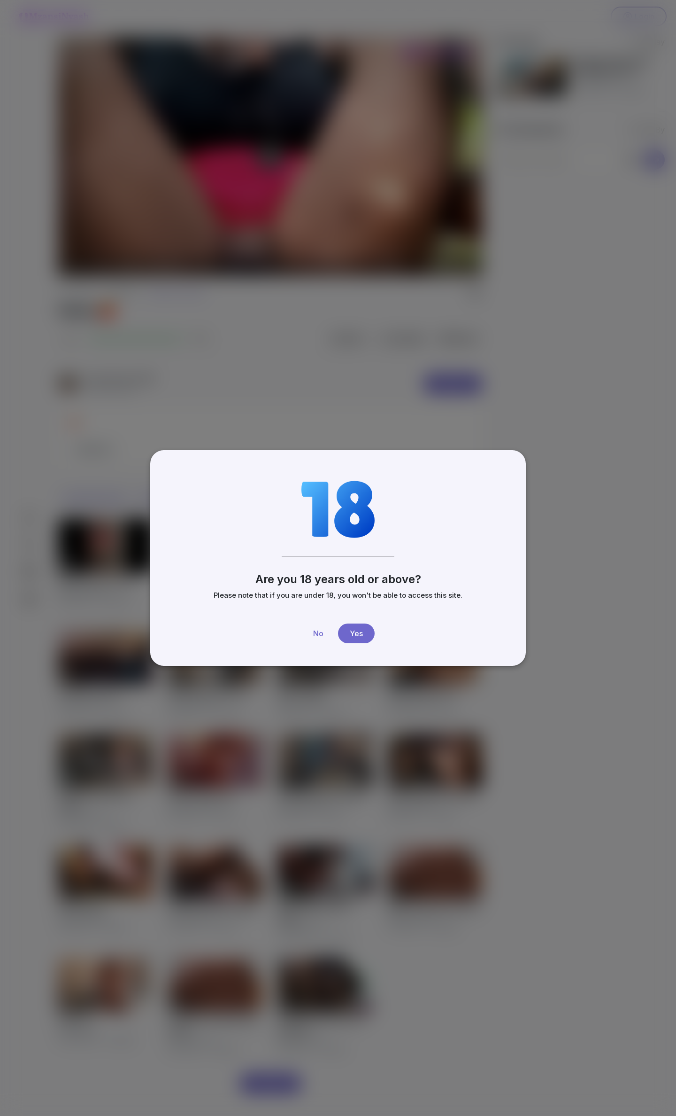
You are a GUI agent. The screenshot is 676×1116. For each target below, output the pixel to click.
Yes (356, 633)
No (318, 633)
